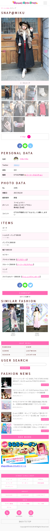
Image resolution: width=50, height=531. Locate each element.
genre (5, 351)
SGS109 (9, 495)
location (31, 355)
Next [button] (46, 51)
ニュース (9, 479)
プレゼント (9, 486)
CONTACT (41, 495)
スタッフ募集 (25, 503)
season (6, 355)
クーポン (25, 483)
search (25, 368)
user (28, 347)
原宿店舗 (41, 483)
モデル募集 (9, 503)
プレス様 (41, 503)
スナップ (9, 483)
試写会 (41, 479)
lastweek (31, 351)
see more (25, 437)
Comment (25, 293)
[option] (25, 51)
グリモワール (22, 259)
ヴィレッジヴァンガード (31, 276)
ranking (6, 347)
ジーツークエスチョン (34, 175)
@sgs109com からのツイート (13, 465)
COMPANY (25, 495)
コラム (9, 507)
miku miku (21, 159)
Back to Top (25, 521)
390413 (16, 165)
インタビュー (25, 479)
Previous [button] (4, 51)
